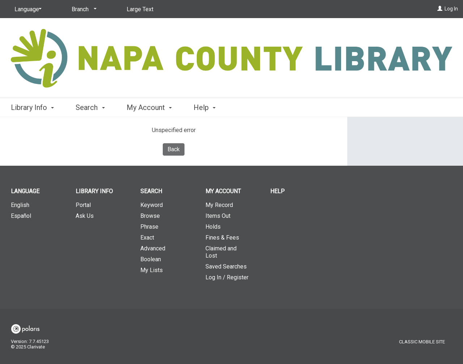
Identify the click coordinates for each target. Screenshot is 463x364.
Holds (213, 226)
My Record (219, 205)
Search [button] (90, 107)
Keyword (151, 205)
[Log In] (439, 9)
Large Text (140, 9)
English (20, 205)
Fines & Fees (222, 237)
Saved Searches (226, 266)
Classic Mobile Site (422, 341)
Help (277, 191)
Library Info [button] (32, 107)
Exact (147, 237)
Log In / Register (227, 277)
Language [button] (25, 191)
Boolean (150, 259)
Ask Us (85, 215)
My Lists (151, 270)
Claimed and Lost (221, 252)
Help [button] (205, 107)
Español (21, 215)
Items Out (217, 215)
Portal (83, 205)
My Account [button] (149, 107)
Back (173, 149)
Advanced (152, 248)
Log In (451, 9)
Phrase (149, 226)
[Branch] (83, 9)
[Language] (27, 9)
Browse (150, 215)
